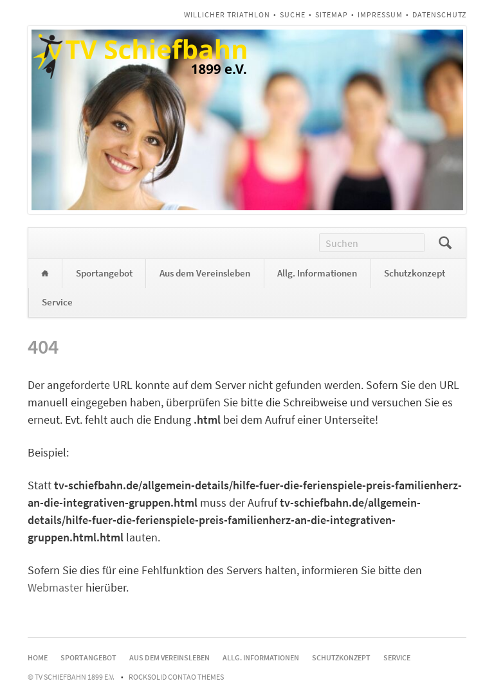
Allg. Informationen (317, 273)
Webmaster (55, 587)
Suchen (445, 243)
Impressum (380, 14)
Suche (293, 14)
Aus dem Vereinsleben (205, 273)
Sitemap (331, 14)
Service (57, 302)
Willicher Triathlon (227, 14)
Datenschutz (439, 14)
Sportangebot (104, 273)
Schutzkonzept (414, 273)
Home (45, 273)
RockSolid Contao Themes (176, 677)
